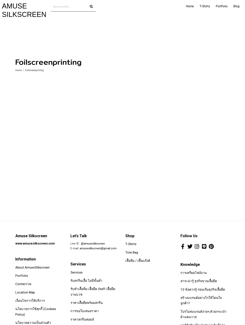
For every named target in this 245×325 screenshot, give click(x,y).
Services (76, 272)
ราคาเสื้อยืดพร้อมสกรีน (86, 303)
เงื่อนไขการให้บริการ (30, 301)
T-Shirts (205, 6)
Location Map (25, 292)
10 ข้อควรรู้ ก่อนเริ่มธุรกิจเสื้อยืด (202, 289)
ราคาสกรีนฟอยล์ (82, 319)
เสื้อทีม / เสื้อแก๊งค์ (137, 261)
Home (190, 6)
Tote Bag (131, 252)
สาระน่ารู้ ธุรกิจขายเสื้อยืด (198, 281)
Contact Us (23, 284)
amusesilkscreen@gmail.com (98, 248)
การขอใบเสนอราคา (84, 311)
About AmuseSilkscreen (32, 267)
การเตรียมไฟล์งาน (193, 273)
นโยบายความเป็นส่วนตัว (33, 323)
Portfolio (222, 6)
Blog (236, 6)
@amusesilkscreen (93, 243)
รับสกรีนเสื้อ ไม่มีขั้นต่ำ (86, 281)
